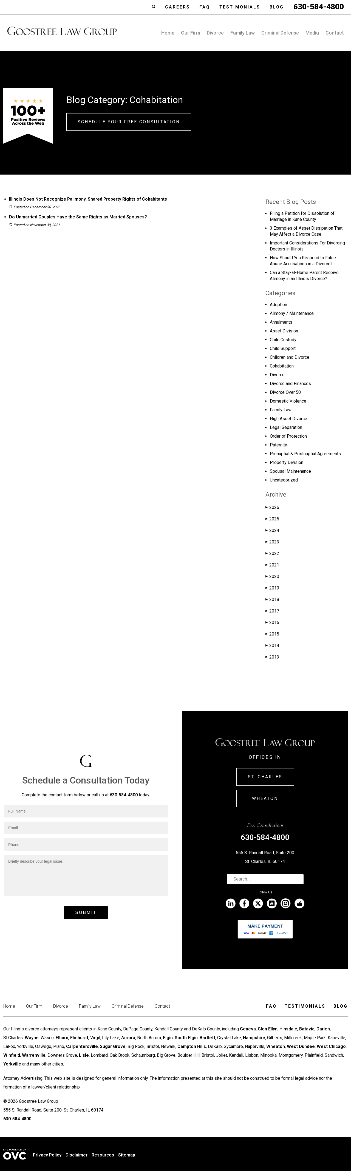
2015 (272, 634)
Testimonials (239, 7)
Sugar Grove (113, 1046)
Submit (86, 912)
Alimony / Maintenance (292, 313)
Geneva (248, 1029)
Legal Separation (286, 427)
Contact (334, 33)
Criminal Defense (280, 33)
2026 (272, 507)
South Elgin (186, 1037)
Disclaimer (76, 1155)
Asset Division (284, 331)
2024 (272, 530)
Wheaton (265, 798)
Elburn (62, 1037)
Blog (277, 7)
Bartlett (207, 1037)
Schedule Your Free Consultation (129, 121)
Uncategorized (284, 480)
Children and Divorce (289, 357)
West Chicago (331, 1046)
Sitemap (126, 1155)
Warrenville (34, 1055)
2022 (272, 553)
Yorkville (12, 1064)
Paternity (278, 445)
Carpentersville (82, 1046)
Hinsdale (288, 1029)
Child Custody (283, 339)
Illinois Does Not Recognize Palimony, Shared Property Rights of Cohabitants (88, 199)
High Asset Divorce (288, 418)
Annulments (281, 322)
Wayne (32, 1037)
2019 (272, 588)
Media (312, 33)
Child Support (283, 348)
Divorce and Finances (290, 383)
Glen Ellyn (268, 1029)
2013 (272, 657)
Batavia (307, 1029)
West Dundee (301, 1046)
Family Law (242, 33)
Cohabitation (282, 366)
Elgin (168, 1037)
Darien (323, 1029)
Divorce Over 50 (285, 392)
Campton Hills (191, 1046)
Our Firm (190, 33)
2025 (272, 519)
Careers (177, 7)
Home (167, 33)
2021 (272, 565)
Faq (204, 7)
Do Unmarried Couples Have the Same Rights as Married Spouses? (78, 217)
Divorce (215, 33)
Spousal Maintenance (290, 471)
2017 (272, 611)
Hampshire (254, 1037)
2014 (272, 645)
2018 (272, 599)
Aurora (128, 1037)
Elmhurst (79, 1037)
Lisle (84, 1055)
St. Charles (265, 776)
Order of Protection (288, 436)
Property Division (286, 462)
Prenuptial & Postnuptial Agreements (305, 453)
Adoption (278, 304)
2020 (272, 576)
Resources (103, 1155)
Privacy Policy (47, 1155)
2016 (272, 622)
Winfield (11, 1055)
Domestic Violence (288, 401)
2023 (272, 542)
